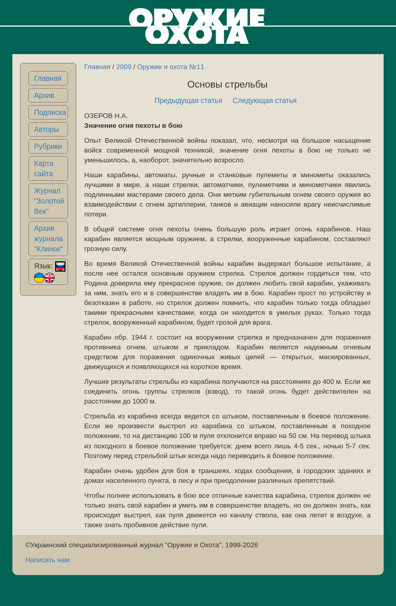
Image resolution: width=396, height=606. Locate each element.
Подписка (50, 112)
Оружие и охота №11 (170, 67)
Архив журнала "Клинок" (48, 238)
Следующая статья (264, 100)
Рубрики (48, 146)
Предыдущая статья (189, 100)
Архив (44, 95)
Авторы (46, 129)
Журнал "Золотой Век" (49, 201)
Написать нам (47, 560)
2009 (123, 67)
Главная (47, 78)
